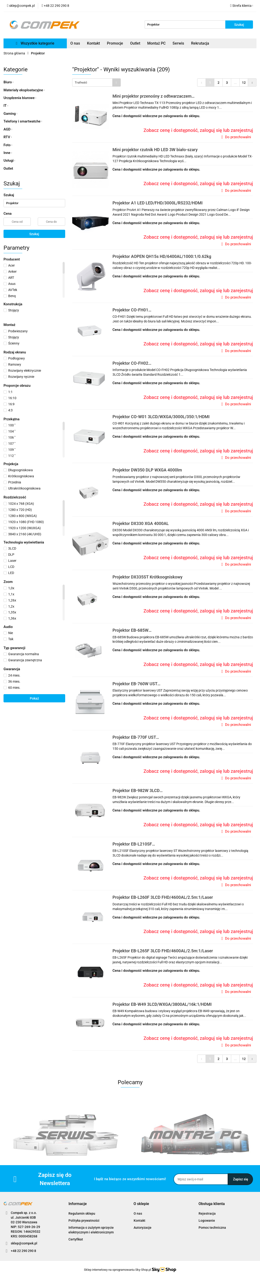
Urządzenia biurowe (20, 98)
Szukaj (34, 234)
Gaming (10, 113)
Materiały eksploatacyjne (24, 90)
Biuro (8, 82)
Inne (8, 153)
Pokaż (34, 698)
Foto (8, 145)
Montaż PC (156, 43)
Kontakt (93, 43)
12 (244, 82)
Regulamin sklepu (81, 1213)
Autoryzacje (142, 1227)
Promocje (115, 43)
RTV (8, 137)
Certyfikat (75, 1239)
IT (6, 105)
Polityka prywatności (83, 1220)
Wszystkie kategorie (35, 43)
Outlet (135, 43)
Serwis (178, 43)
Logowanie (207, 1220)
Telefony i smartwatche (23, 121)
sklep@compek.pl (24, 1243)
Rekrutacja (200, 43)
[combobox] (96, 82)
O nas (75, 43)
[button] (77, 1204)
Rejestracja (207, 1213)
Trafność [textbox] (81, 82)
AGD (8, 129)
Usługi (9, 160)
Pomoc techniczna (212, 1227)
